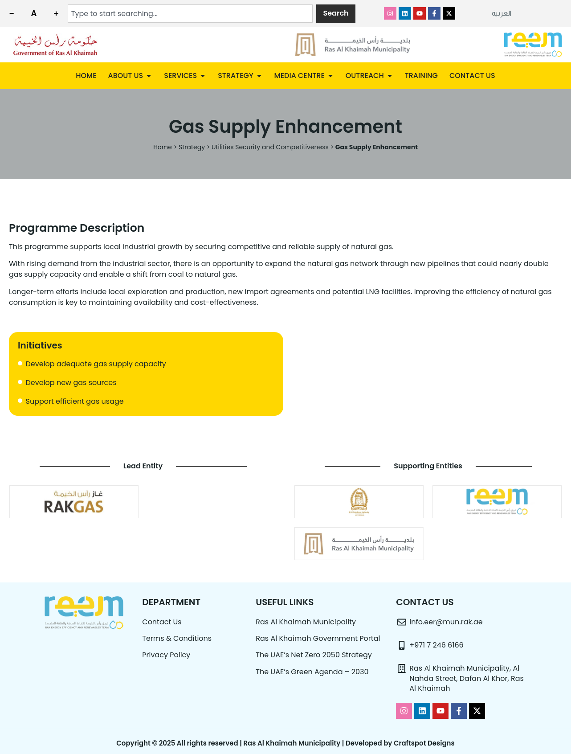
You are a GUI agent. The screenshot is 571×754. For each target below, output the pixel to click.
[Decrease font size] (11, 13)
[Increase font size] (56, 13)
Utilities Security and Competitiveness (270, 147)
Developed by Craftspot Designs (400, 743)
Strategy (192, 147)
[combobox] (190, 13)
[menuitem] (501, 13)
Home (162, 147)
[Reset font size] (34, 13)
